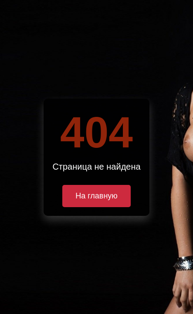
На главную (96, 195)
